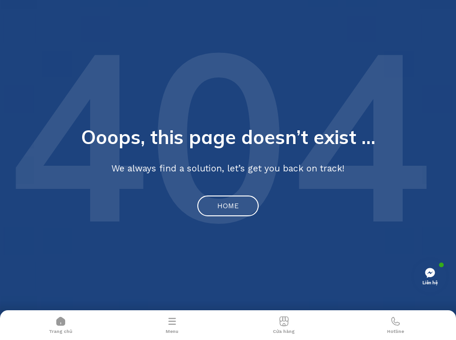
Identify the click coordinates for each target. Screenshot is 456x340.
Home (228, 206)
